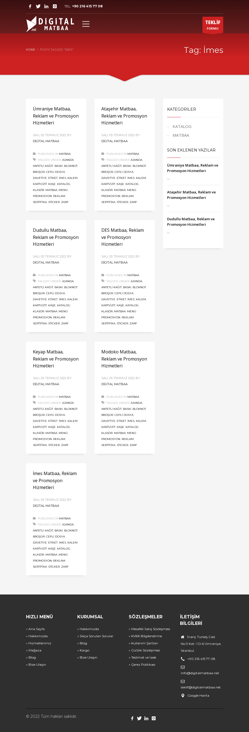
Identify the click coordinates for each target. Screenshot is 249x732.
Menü (63, 190)
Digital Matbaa (46, 141)
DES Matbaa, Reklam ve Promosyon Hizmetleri (122, 237)
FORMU (212, 26)
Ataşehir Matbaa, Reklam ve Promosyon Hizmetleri (124, 116)
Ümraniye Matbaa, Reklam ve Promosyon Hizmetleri (56, 116)
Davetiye (40, 178)
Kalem (72, 178)
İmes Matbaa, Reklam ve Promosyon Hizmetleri (55, 480)
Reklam (59, 196)
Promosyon (42, 196)
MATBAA (65, 154)
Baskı (59, 166)
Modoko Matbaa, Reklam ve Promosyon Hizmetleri (124, 359)
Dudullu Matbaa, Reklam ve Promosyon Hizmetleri (56, 237)
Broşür (39, 172)
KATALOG (182, 126)
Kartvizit (40, 184)
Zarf (64, 202)
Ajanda (68, 160)
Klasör (38, 190)
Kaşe (52, 184)
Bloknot (71, 166)
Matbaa (51, 190)
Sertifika (40, 202)
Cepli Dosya (55, 172)
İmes (62, 178)
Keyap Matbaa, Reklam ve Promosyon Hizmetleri (56, 359)
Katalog (63, 184)
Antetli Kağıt (43, 166)
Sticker (54, 202)
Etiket (53, 178)
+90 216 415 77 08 (87, 6)
